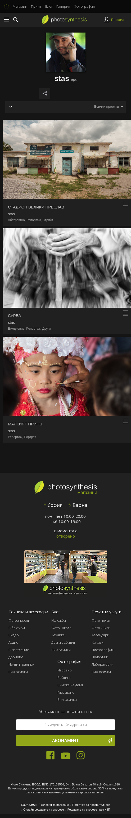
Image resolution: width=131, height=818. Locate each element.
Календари (100, 635)
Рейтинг (64, 677)
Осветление (18, 649)
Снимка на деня (70, 685)
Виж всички (18, 671)
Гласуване (65, 692)
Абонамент (82, 740)
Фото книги (101, 627)
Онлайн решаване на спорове (43, 809)
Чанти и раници (21, 664)
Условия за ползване (54, 804)
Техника (58, 635)
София (53, 505)
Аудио (13, 642)
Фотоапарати (19, 620)
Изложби (58, 620)
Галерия (63, 6)
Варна (78, 505)
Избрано (64, 670)
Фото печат (101, 620)
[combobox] (108, 106)
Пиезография (103, 649)
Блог (49, 6)
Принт (36, 6)
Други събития (63, 642)
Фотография (84, 6)
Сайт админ (29, 804)
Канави (97, 642)
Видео (13, 635)
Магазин (20, 6)
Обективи (16, 627)
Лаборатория (102, 664)
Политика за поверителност (91, 804)
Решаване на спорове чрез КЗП (88, 809)
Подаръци (100, 657)
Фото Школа (61, 627)
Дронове (15, 657)
